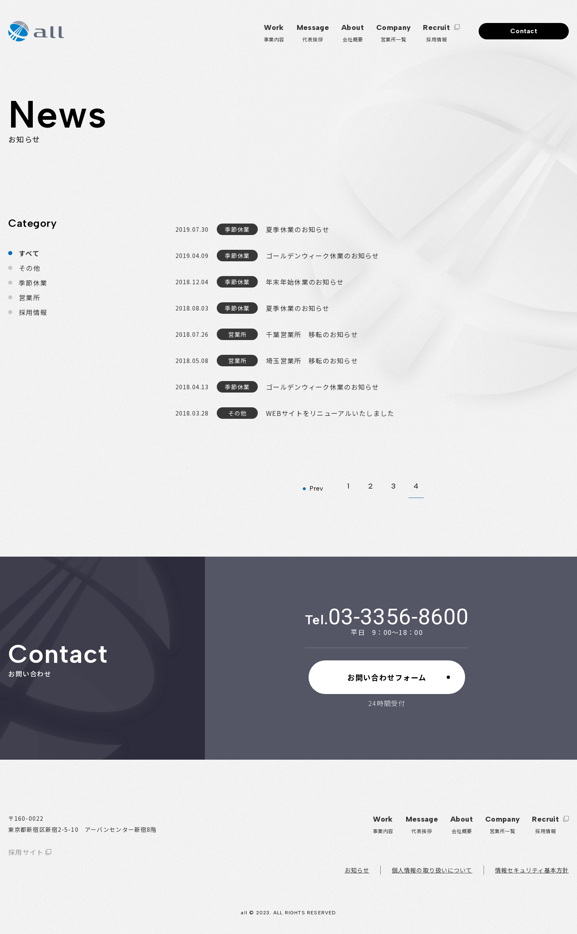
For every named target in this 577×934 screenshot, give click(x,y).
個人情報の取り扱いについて (432, 870)
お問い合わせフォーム (386, 677)
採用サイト (25, 852)
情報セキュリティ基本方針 (532, 870)
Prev (316, 488)
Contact (523, 31)
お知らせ (357, 870)
